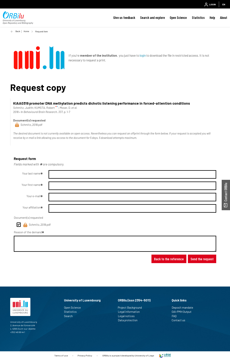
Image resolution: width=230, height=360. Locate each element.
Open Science (178, 17)
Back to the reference (169, 259)
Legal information (130, 311)
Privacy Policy (85, 355)
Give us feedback (124, 17)
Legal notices (128, 316)
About (223, 17)
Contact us (180, 320)
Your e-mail (33, 196)
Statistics (198, 17)
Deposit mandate (184, 307)
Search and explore (152, 17)
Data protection (129, 320)
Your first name (31, 184)
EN (223, 4)
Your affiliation (31, 207)
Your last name (31, 173)
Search (70, 316)
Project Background (131, 307)
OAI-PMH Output (183, 311)
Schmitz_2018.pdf (37, 225)
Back (17, 31)
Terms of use (61, 355)
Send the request (202, 259)
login (143, 55)
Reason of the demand (28, 232)
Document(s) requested (28, 217)
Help (212, 17)
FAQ (176, 316)
